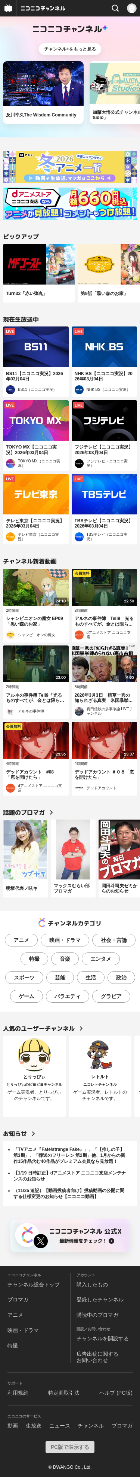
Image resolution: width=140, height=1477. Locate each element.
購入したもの (92, 1285)
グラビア (111, 996)
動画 (12, 1426)
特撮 (34, 959)
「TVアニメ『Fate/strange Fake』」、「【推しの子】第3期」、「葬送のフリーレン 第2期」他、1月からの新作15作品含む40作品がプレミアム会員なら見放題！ (69, 1155)
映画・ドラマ (65, 940)
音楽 (65, 959)
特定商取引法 (64, 1393)
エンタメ (100, 959)
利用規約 (17, 1393)
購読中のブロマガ (97, 1315)
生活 (90, 978)
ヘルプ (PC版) (116, 1393)
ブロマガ (17, 1300)
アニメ (21, 940)
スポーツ (24, 978)
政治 (121, 978)
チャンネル (91, 1426)
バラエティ (68, 996)
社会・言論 (114, 940)
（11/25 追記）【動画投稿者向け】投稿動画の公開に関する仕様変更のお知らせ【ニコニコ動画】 (68, 1193)
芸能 (60, 978)
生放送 (33, 1426)
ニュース (59, 1426)
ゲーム (26, 996)
